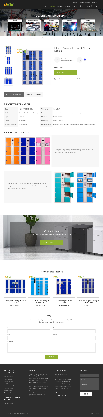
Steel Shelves (8, 390)
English (75, 2)
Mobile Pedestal (8, 376)
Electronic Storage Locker (22, 38)
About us (67, 6)
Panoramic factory (85, 2)
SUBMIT (51, 357)
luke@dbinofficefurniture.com (63, 79)
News (81, 6)
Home (45, 6)
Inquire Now (66, 72)
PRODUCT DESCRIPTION (33, 94)
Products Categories (10, 371)
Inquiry (83, 370)
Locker (6, 383)
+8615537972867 (62, 374)
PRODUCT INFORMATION (13, 94)
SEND (86, 394)
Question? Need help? (12, 399)
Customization (58, 67)
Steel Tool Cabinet (9, 388)
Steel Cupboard (8, 381)
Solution (60, 6)
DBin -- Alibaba (95, 413)
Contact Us (88, 6)
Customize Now (52, 242)
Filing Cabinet (8, 379)
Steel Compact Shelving (10, 386)
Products (52, 6)
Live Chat (95, 2)
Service (75, 6)
